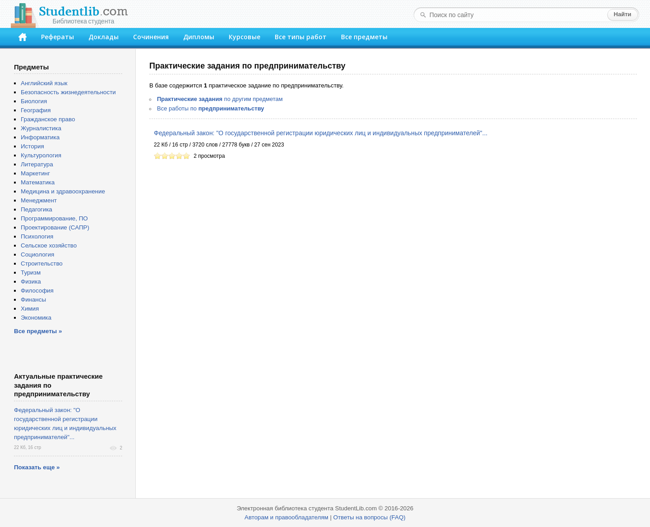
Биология (34, 101)
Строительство (42, 263)
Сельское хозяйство (49, 245)
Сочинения (151, 36)
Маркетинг (35, 173)
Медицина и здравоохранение (63, 191)
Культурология (41, 155)
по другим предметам (220, 99)
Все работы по (210, 108)
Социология (37, 254)
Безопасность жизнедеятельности (68, 92)
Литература (37, 164)
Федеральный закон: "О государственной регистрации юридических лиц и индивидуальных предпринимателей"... (321, 133)
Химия (30, 308)
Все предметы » (38, 331)
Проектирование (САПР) (55, 227)
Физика (31, 281)
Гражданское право (48, 119)
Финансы (33, 299)
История (32, 146)
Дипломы (198, 36)
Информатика (40, 137)
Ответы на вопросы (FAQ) (369, 517)
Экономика (36, 317)
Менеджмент (39, 200)
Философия (37, 290)
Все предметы (364, 36)
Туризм (31, 272)
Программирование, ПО (54, 218)
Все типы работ (301, 36)
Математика (38, 182)
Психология (37, 236)
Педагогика (36, 209)
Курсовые (244, 36)
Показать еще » (37, 467)
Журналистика (41, 128)
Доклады (103, 36)
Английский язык (44, 83)
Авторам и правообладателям (286, 517)
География (36, 110)
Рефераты (57, 36)
